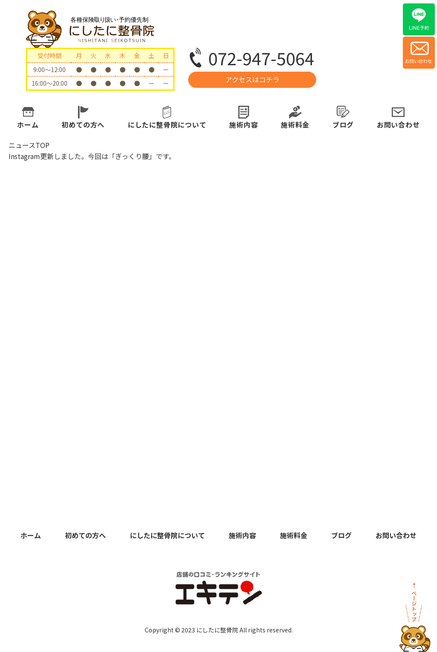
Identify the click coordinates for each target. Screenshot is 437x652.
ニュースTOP (29, 145)
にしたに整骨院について (167, 124)
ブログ (343, 124)
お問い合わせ (398, 124)
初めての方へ (83, 124)
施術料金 (295, 124)
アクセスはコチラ (252, 79)
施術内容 (243, 124)
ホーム (27, 124)
